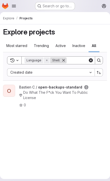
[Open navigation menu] (14, 6)
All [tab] (94, 45)
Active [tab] (61, 45)
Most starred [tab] (16, 45)
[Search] (99, 60)
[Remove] (64, 60)
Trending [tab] (41, 45)
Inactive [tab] (78, 45)
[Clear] (91, 60)
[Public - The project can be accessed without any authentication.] (86, 87)
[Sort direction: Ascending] (99, 72)
